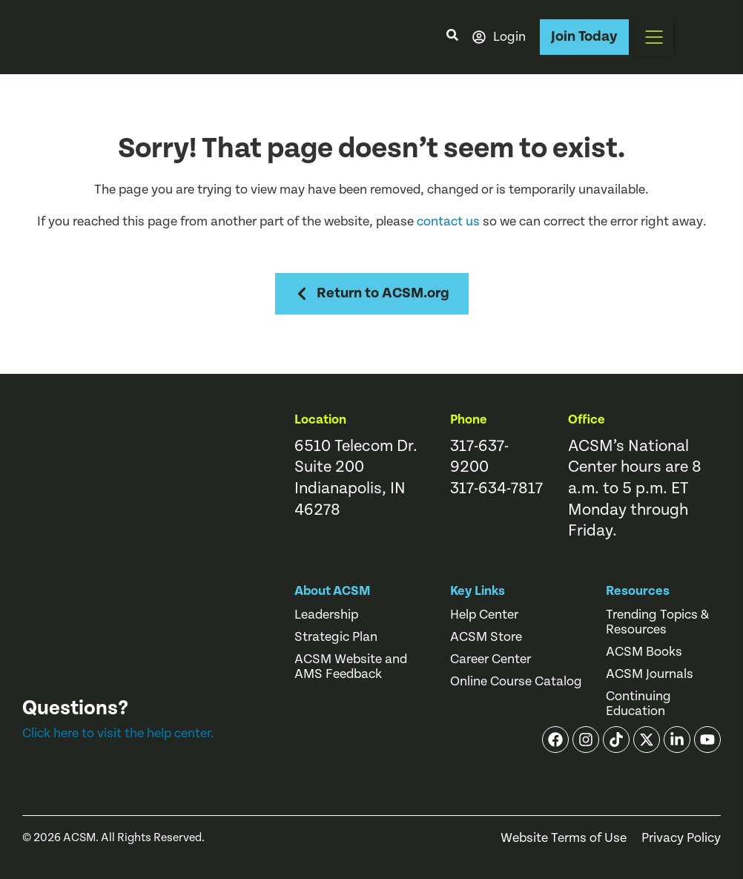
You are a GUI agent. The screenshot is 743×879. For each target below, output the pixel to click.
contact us (448, 221)
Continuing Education (638, 704)
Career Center (490, 659)
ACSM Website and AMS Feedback (350, 667)
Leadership (326, 615)
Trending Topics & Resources (657, 622)
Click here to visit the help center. (118, 733)
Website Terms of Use (564, 838)
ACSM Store (486, 637)
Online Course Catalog (516, 681)
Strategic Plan (335, 637)
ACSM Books (644, 652)
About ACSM (332, 591)
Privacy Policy (681, 838)
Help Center (484, 615)
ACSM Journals (649, 674)
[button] (654, 37)
